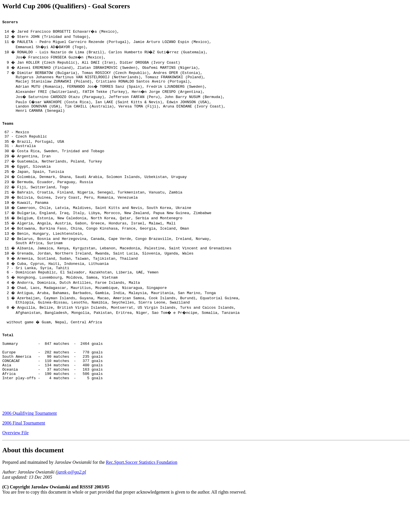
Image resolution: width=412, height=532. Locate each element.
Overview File (15, 465)
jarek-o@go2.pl (71, 504)
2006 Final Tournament (23, 455)
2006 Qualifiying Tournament (29, 445)
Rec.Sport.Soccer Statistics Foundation (141, 494)
